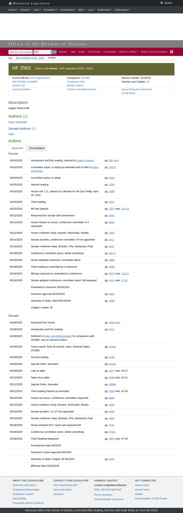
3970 (111, 273)
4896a (112, 384)
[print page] (172, 51)
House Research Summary (137, 89)
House (12, 9)
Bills (80, 9)
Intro (116, 160)
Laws (73, 51)
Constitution (109, 51)
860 (111, 160)
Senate (24, 9)
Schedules (49, 9)
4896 (111, 377)
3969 (111, 260)
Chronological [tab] (36, 148)
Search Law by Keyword (154, 51)
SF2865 (85, 77)
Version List (18, 85)
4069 (111, 322)
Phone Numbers (103, 494)
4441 (111, 280)
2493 (111, 177)
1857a (112, 167)
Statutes (62, 51)
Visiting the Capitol (23, 494)
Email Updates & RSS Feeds (151, 498)
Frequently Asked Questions (28, 503)
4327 (111, 370)
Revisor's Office (127, 51)
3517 (111, 239)
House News (142, 485)
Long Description (21, 89)
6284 (111, 459)
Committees (67, 9)
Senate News (142, 489)
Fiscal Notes (128, 93)
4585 (111, 300)
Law (90, 9)
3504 (111, 215)
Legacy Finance (85, 160)
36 (148, 81)
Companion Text (76, 81)
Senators (58, 494)
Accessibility (19, 498)
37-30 (124, 280)
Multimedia (104, 9)
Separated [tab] (17, 148)
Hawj (11, 133)
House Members (62, 489)
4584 (111, 294)
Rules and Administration (58, 336)
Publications (121, 9)
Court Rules (94, 51)
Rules (82, 51)
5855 (111, 438)
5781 (111, 425)
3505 (111, 232)
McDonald (21, 121)
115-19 (125, 208)
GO (54, 51)
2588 (111, 191)
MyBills (139, 494)
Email (118, 489)
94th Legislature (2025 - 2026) (30, 58)
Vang (11, 121)
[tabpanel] (91, 310)
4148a (112, 346)
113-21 (125, 273)
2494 (111, 184)
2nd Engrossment (40, 77)
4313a (112, 364)
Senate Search (75, 85)
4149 (111, 357)
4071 (111, 329)
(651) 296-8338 (102, 489)
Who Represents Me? (65, 485)
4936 (111, 391)
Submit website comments (108, 499)
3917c (112, 253)
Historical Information (24, 485)
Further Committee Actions (82, 89)
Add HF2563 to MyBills (24, 81)
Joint (36, 9)
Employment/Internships (26, 489)
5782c (112, 431)
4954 (111, 418)
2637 (111, 201)
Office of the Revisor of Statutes (48, 44)
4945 (111, 397)
